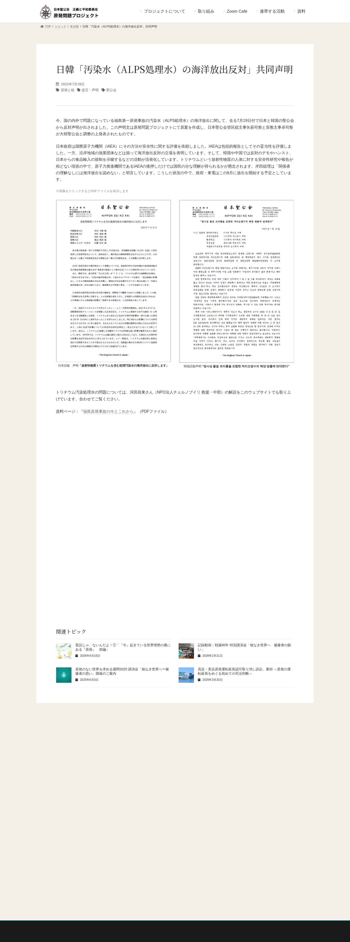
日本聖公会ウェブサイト (153, 810)
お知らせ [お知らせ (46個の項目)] (56, 751)
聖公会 (111, 90)
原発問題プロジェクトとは (60, 816)
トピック (49, 908)
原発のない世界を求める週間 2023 (65, 850)
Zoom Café (50, 883)
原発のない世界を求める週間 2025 (65, 833)
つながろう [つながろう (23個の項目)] (89, 751)
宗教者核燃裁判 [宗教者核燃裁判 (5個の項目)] (200, 751)
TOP (46, 808)
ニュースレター (53, 875)
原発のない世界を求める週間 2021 (65, 867)
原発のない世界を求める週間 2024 (65, 841)
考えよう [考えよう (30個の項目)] (56, 762)
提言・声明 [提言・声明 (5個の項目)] (237, 751)
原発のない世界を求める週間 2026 (65, 824)
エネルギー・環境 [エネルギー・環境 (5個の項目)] (127, 751)
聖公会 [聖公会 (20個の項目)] (86, 762)
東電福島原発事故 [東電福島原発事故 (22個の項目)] (276, 751)
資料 (46, 900)
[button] (175, 721)
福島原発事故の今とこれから (108, 411)
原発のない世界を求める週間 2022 (65, 858)
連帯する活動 (52, 891)
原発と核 (67, 90)
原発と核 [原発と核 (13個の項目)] (164, 751)
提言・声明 (90, 90)
